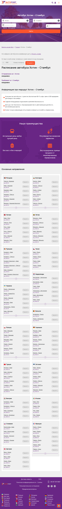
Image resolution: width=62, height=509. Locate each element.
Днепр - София (37, 190)
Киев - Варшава (8, 331)
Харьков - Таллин (38, 390)
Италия (20, 503)
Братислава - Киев (9, 427)
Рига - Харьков (8, 236)
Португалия (51, 505)
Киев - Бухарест (8, 270)
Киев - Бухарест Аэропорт (11, 274)
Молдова (34, 495)
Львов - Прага (37, 256)
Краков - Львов (8, 348)
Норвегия (7, 504)
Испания (33, 503)
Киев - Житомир (8, 311)
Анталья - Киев (8, 367)
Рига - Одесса (8, 231)
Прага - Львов (37, 265)
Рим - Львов (36, 415)
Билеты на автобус (8, 47)
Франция (6, 502)
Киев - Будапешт (8, 410)
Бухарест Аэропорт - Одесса (12, 265)
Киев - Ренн (36, 436)
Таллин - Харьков (38, 385)
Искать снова (36, 54)
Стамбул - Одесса (9, 390)
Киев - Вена (7, 465)
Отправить (30, 63)
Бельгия (49, 501)
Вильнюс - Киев (37, 218)
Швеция (20, 505)
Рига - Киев (7, 227)
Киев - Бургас (37, 194)
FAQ (40, 479)
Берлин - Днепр (37, 339)
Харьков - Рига (8, 240)
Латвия (20, 497)
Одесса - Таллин (37, 372)
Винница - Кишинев (9, 199)
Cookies (39, 482)
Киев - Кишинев (8, 185)
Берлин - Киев (37, 348)
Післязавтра (11, 28)
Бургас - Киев (37, 181)
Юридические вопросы (29, 489)
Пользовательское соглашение (29, 486)
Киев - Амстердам (38, 295)
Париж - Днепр (37, 440)
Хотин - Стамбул (26, 47)
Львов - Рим (36, 406)
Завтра (5, 28)
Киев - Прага (36, 252)
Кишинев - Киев (8, 190)
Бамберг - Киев (37, 335)
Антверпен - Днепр (38, 314)
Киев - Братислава (9, 431)
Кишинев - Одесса (9, 194)
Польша (20, 495)
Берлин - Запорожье (39, 344)
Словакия (50, 499)
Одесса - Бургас (37, 203)
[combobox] (5, 62)
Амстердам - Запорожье (40, 277)
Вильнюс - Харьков (38, 227)
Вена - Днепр (7, 452)
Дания (33, 505)
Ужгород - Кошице (9, 440)
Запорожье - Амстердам (40, 291)
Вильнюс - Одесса (38, 222)
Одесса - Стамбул (9, 381)
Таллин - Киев (37, 376)
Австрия (6, 496)
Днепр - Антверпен (38, 319)
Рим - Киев (36, 410)
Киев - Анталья (8, 372)
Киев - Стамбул (8, 376)
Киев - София (37, 199)
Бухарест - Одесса (9, 256)
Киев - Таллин (37, 367)
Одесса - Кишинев (9, 181)
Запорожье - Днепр (9, 307)
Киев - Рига (7, 218)
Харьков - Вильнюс (38, 240)
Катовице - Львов (9, 353)
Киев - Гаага (36, 299)
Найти (31, 31)
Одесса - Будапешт (9, 415)
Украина (6, 494)
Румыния (6, 500)
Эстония (49, 497)
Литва (33, 497)
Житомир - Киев (8, 302)
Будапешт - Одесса (9, 406)
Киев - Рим (36, 402)
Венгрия (33, 499)
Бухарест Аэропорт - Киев (11, 261)
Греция (49, 503)
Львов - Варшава (8, 335)
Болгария (7, 498)
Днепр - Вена (7, 461)
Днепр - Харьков (8, 298)
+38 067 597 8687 (55, 481)
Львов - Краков (8, 344)
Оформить (25, 182)
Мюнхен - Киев (37, 331)
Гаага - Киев (36, 286)
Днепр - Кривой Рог (9, 293)
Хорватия (7, 506)
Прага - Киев (36, 261)
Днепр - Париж (37, 427)
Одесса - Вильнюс (38, 236)
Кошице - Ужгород (9, 436)
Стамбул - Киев (8, 385)
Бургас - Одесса (37, 185)
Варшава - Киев (8, 339)
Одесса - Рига (8, 222)
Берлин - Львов (37, 353)
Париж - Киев (37, 444)
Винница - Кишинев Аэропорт (12, 203)
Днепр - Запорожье (9, 289)
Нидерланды (35, 501)
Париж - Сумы (37, 449)
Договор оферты (26, 479)
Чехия (20, 499)
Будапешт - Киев (8, 402)
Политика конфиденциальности (26, 482)
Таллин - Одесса (37, 381)
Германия (50, 495)
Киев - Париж (37, 431)
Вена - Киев (7, 456)
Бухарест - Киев (8, 252)
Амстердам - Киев (38, 282)
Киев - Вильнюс (37, 231)
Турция (17, 47)
